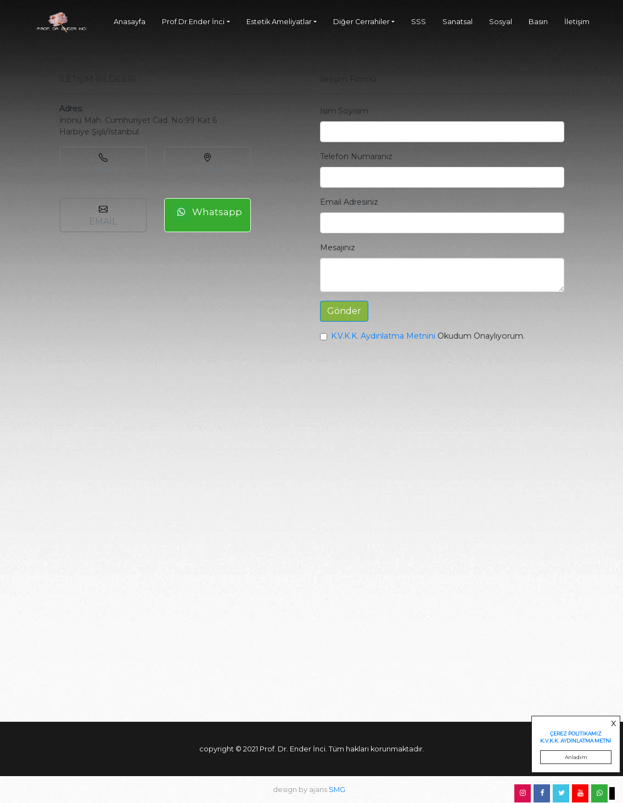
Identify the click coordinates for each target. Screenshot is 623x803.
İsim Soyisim (344, 111)
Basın (538, 22)
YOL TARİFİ (207, 164)
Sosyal (500, 22)
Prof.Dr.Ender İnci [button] (193, 22)
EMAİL (103, 216)
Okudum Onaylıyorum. (428, 336)
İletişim (577, 22)
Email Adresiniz (349, 202)
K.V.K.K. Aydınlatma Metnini (383, 336)
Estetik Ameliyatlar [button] (279, 22)
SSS (418, 22)
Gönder (344, 311)
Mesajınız (337, 247)
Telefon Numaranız (356, 156)
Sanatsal (457, 22)
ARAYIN (103, 164)
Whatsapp (207, 212)
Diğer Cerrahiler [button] (361, 22)
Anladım (576, 757)
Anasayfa (129, 22)
